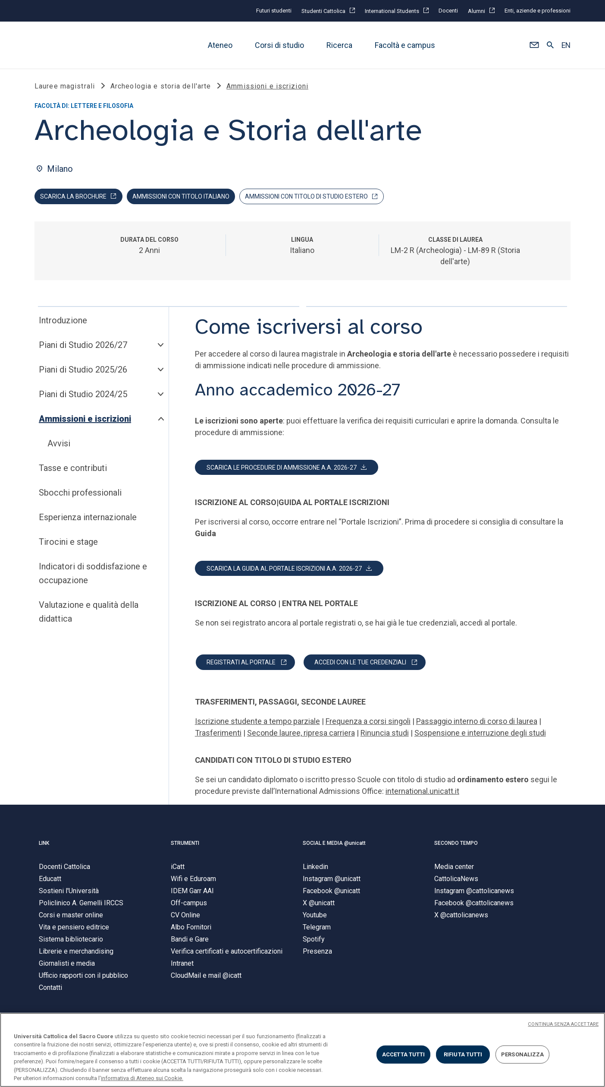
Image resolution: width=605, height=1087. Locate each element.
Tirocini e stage (68, 542)
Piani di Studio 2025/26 (83, 370)
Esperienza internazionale (88, 517)
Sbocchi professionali (80, 493)
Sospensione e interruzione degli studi (480, 733)
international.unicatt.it (422, 791)
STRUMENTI (185, 844)
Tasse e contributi (73, 468)
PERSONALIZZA (522, 1054)
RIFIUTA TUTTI (463, 1054)
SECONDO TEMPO (456, 844)
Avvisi (58, 444)
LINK (44, 844)
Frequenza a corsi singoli (368, 721)
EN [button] (566, 45)
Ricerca (339, 45)
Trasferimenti (218, 733)
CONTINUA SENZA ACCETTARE (563, 1024)
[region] (302, 1050)
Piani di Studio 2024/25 (83, 394)
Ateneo (220, 45)
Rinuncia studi (384, 733)
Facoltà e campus (405, 45)
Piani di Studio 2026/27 (83, 345)
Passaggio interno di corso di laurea (476, 721)
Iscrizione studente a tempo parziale (257, 721)
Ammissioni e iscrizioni (85, 419)
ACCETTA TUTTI (403, 1054)
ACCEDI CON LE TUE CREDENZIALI (360, 662)
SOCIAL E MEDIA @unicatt (334, 844)
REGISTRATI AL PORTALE (241, 662)
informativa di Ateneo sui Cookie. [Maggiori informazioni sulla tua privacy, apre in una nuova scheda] (142, 1078)
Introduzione (63, 321)
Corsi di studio (279, 45)
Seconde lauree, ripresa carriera (301, 733)
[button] (534, 45)
